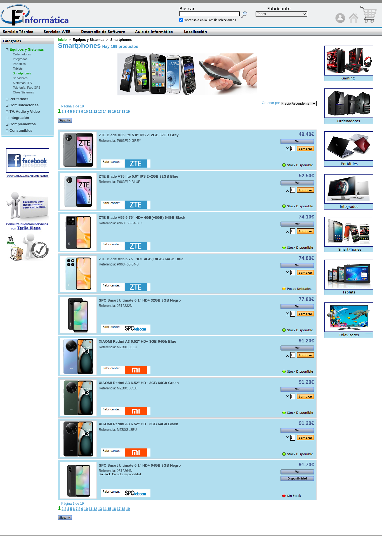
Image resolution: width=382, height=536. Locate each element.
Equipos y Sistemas (27, 49)
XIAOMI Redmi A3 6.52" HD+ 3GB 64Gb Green (139, 383)
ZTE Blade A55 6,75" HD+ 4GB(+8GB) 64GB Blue (141, 259)
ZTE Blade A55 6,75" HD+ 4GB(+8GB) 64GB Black (142, 217)
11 (90, 112)
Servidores (20, 78)
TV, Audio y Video (25, 111)
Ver (297, 141)
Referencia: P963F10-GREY (120, 141)
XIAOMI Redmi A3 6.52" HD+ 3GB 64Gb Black (138, 424)
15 (109, 112)
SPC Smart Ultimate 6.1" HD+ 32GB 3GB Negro (140, 300)
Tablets (18, 68)
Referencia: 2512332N (115, 306)
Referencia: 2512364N (115, 471)
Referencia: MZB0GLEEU (118, 347)
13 (100, 112)
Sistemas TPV (22, 82)
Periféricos (19, 99)
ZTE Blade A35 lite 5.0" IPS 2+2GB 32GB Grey (138, 135)
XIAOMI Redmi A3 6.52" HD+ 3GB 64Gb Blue (137, 341)
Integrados (20, 59)
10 (86, 112)
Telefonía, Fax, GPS (26, 87)
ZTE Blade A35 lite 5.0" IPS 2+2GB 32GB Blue (138, 176)
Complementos (23, 124)
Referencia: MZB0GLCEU (118, 388)
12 (95, 112)
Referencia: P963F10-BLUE (119, 182)
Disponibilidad (297, 478)
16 (114, 112)
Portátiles (19, 63)
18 (123, 112)
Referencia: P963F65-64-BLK (121, 223)
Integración (19, 118)
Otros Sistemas (23, 92)
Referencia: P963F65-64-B (119, 264)
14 (104, 112)
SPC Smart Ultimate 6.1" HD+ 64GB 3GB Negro (140, 465)
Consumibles (21, 130)
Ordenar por (271, 103)
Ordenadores (22, 54)
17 (119, 112)
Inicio (62, 40)
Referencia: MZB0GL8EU (118, 430)
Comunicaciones (24, 105)
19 (128, 112)
